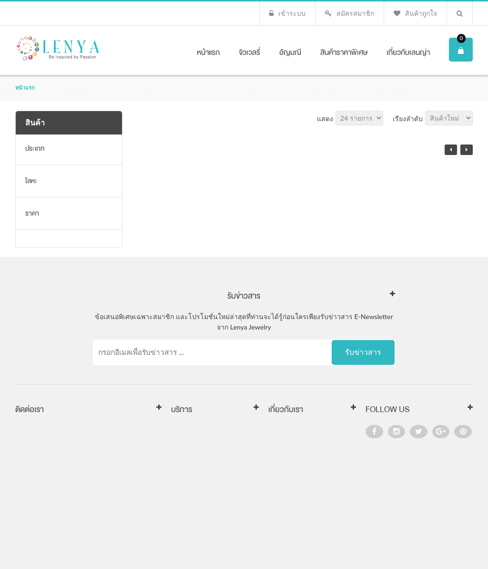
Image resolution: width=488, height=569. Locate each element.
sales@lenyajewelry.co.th (83, 461)
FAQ (275, 460)
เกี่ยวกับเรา (284, 430)
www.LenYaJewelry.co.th (77, 476)
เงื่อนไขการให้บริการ (201, 460)
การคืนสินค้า (190, 445)
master (434, 543)
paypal (459, 543)
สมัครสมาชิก (355, 13)
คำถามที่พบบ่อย (193, 490)
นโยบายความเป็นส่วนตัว (207, 475)
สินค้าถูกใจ (421, 13)
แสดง (325, 118)
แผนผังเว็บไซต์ (289, 475)
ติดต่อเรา (281, 445)
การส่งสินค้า (189, 430)
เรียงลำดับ (408, 118)
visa (413, 543)
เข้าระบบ (291, 13)
